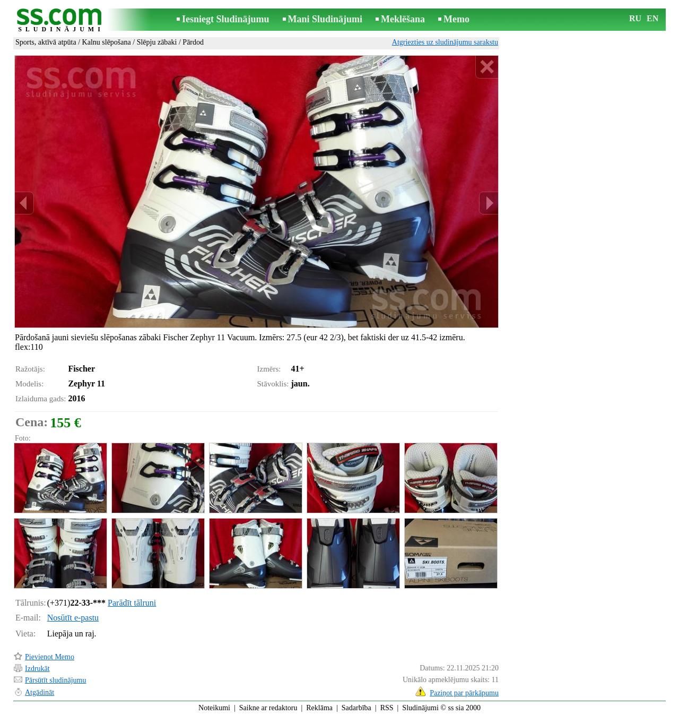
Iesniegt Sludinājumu (225, 19)
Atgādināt (39, 692)
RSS (387, 708)
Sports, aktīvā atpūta (45, 42)
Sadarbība (356, 708)
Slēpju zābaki (157, 42)
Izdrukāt (37, 669)
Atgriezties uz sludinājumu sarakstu (445, 42)
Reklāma (319, 708)
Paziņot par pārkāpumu (464, 693)
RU (635, 18)
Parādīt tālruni (132, 602)
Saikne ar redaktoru (268, 708)
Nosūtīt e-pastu (73, 617)
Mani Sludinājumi (325, 19)
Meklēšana (403, 19)
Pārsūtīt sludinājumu (55, 680)
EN (652, 18)
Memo (456, 19)
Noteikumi (214, 708)
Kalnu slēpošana (106, 42)
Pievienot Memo (49, 657)
